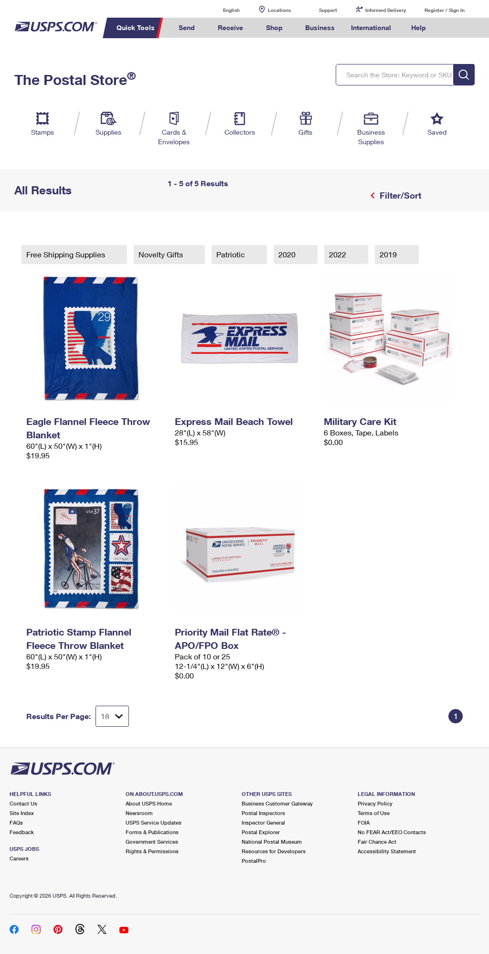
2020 (288, 254)
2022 (338, 254)
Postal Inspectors (263, 813)
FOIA (364, 822)
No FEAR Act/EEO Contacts (392, 832)
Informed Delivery (385, 10)
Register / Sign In (445, 10)
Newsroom (139, 813)
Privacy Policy (375, 803)
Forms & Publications (152, 832)
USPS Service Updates (153, 822)
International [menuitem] (371, 27)
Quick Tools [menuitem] (136, 27)
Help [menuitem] (418, 27)
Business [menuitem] (320, 27)
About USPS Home (149, 803)
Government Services (152, 841)
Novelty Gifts (161, 254)
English (221, 9)
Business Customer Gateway (277, 803)
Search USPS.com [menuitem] (450, 28)
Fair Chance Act (377, 841)
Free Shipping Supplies (66, 254)
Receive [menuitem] (230, 27)
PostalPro (254, 861)
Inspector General (263, 822)
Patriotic (231, 254)
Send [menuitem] (187, 27)
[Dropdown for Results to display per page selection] (112, 716)
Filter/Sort (399, 195)
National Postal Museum (272, 841)
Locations (279, 10)
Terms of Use (374, 813)
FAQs (16, 822)
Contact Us (23, 803)
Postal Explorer (261, 832)
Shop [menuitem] (274, 27)
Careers (19, 858)
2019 (389, 254)
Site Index (22, 813)
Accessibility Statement (387, 851)
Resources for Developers (274, 851)
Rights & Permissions (152, 851)
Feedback (22, 832)
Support (328, 10)
